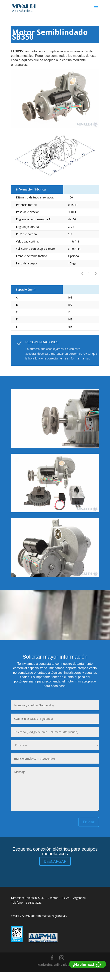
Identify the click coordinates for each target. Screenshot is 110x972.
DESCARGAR (55, 861)
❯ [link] (96, 273)
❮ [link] (75, 273)
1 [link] (82, 273)
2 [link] (89, 273)
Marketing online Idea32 (55, 964)
